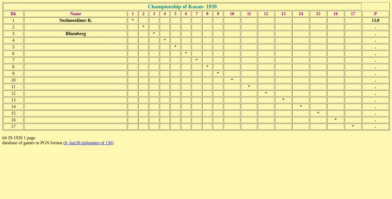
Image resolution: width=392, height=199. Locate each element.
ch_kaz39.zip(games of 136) (88, 142)
